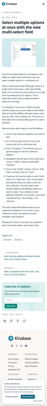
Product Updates (32, 362)
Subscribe (11, 306)
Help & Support (31, 366)
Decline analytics (12, 397)
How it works (13, 359)
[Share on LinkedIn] (5, 321)
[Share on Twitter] (11, 321)
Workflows (18, 240)
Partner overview (15, 379)
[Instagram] (21, 345)
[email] (23, 300)
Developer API (14, 370)
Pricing (11, 366)
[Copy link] (24, 321)
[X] (17, 345)
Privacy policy (38, 401)
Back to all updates (11, 12)
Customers (12, 362)
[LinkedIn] (12, 345)
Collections (7, 240)
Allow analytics (27, 397)
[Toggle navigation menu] (43, 4)
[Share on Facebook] (18, 321)
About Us (31, 379)
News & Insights (31, 359)
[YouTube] (26, 345)
